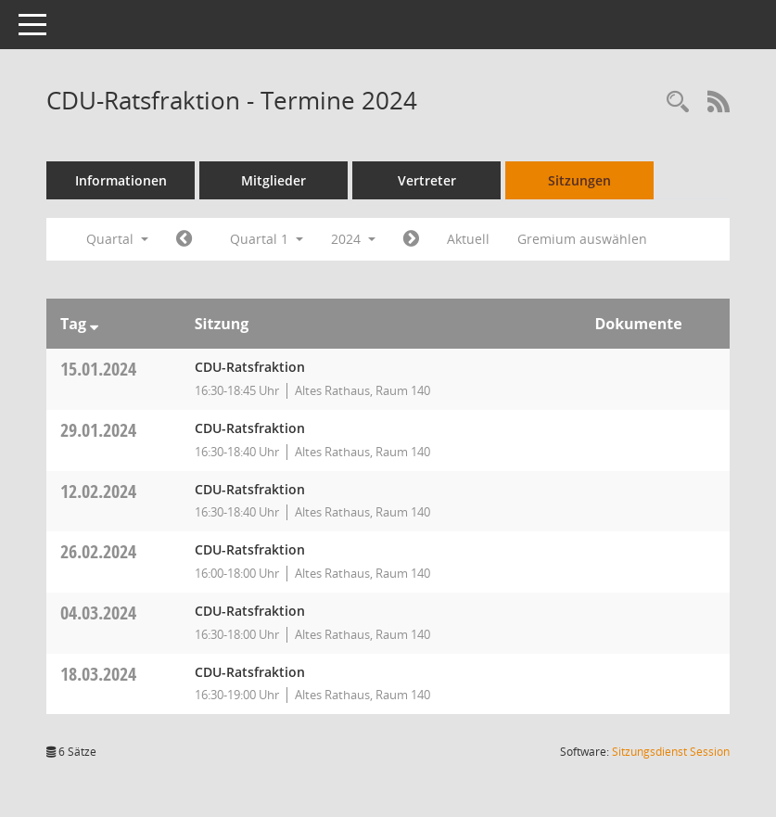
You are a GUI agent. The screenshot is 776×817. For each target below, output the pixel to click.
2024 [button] (353, 239)
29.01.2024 (98, 429)
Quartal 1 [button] (266, 239)
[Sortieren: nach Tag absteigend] (94, 323)
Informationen (121, 180)
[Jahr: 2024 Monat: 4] (411, 239)
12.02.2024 (98, 491)
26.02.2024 (98, 551)
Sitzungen (579, 180)
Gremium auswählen (582, 239)
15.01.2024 (98, 368)
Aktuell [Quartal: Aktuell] (468, 239)
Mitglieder (273, 180)
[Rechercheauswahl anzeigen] (677, 102)
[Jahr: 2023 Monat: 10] (184, 239)
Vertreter (427, 180)
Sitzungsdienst (671, 752)
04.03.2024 (98, 612)
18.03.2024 (98, 673)
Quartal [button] (117, 239)
